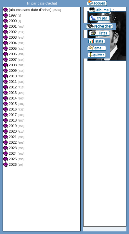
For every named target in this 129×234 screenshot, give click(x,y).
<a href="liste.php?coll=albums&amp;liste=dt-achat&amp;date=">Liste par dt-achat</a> (42, 115)
